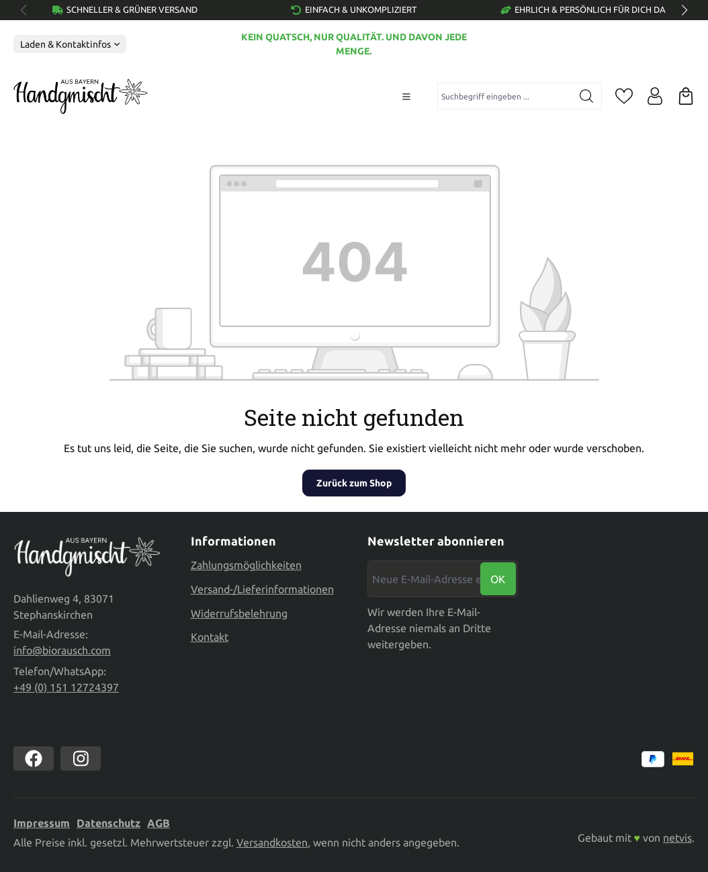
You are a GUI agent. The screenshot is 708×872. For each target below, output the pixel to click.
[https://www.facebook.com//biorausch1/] (33, 758)
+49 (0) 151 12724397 (66, 687)
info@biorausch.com (62, 650)
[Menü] (406, 96)
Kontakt (209, 635)
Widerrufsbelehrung (239, 611)
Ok (497, 577)
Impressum (41, 823)
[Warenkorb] (686, 96)
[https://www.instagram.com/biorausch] (80, 758)
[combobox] (504, 96)
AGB (158, 823)
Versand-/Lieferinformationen (262, 587)
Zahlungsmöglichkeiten (246, 563)
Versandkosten (272, 842)
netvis (677, 838)
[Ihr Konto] (655, 96)
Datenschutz (108, 823)
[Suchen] (587, 96)
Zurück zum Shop (354, 483)
